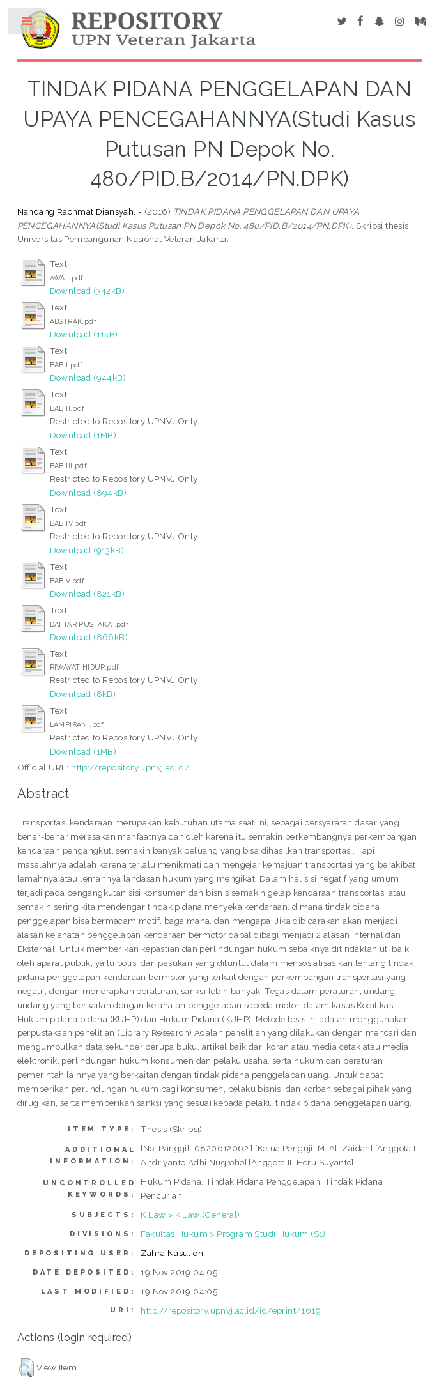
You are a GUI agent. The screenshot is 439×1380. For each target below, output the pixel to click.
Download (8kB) (83, 694)
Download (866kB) (89, 637)
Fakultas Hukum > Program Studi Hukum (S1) (233, 1234)
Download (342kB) (87, 291)
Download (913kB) (87, 550)
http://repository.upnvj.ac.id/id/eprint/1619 (231, 1310)
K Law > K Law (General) (190, 1214)
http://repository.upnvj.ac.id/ (130, 767)
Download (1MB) (83, 435)
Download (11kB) (84, 334)
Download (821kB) (87, 593)
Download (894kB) (88, 492)
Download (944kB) (88, 377)
